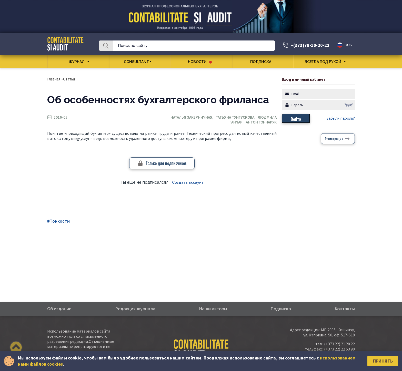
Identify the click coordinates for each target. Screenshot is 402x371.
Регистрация (334, 138)
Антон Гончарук (261, 122)
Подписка (262, 61)
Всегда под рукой (323, 62)
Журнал (77, 62)
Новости (200, 62)
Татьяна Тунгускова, (237, 117)
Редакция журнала (135, 308)
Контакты (345, 308)
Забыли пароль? (340, 118)
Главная (53, 79)
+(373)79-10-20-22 (310, 45)
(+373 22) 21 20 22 (339, 343)
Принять (383, 361)
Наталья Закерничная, (193, 117)
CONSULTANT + (139, 61)
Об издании (59, 308)
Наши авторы (213, 308)
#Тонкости (58, 221)
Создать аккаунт (188, 182)
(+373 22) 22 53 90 (339, 349)
